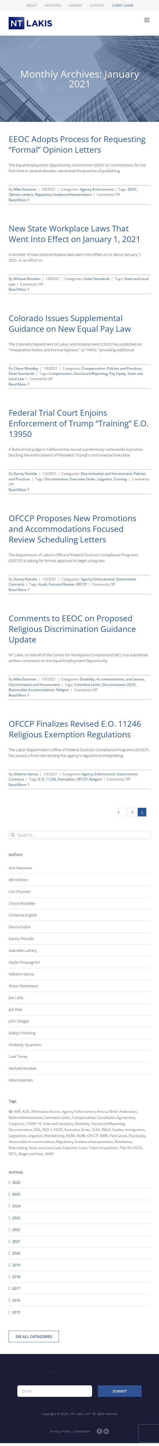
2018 (16, 1276)
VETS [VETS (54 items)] (13, 1153)
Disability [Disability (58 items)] (82, 1123)
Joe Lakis (16, 997)
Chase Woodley (26, 368)
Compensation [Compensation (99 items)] (84, 1117)
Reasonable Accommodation (32, 689)
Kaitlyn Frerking (22, 1032)
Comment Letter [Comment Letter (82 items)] (57, 1117)
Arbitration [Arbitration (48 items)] (127, 1111)
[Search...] (79, 835)
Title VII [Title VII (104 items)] (125, 1147)
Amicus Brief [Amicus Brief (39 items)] (107, 1111)
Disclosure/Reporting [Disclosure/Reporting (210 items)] (108, 1123)
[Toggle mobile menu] (147, 20)
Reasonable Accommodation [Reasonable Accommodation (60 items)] (32, 1141)
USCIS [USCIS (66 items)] (137, 1147)
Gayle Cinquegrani (24, 962)
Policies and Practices (124, 368)
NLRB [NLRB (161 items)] (81, 1135)
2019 (16, 1264)
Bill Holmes (18, 879)
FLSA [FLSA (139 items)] (96, 1129)
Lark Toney (18, 1056)
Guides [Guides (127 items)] (118, 1129)
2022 (16, 1229)
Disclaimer (82, 1431)
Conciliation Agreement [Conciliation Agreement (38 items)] (116, 1117)
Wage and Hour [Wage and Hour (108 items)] (31, 1153)
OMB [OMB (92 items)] (104, 1135)
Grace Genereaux (23, 985)
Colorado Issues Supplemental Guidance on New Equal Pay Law (70, 323)
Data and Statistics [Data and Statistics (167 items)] (58, 1123)
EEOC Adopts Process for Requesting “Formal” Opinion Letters (77, 144)
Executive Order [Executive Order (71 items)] (77, 1129)
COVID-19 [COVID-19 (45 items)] (33, 1123)
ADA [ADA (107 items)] (25, 1111)
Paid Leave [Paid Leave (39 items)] (118, 1135)
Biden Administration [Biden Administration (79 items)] (25, 1117)
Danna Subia (19, 926)
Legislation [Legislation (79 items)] (17, 1135)
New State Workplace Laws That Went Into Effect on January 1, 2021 (75, 233)
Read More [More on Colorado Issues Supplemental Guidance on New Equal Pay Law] (17, 384)
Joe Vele (15, 1009)
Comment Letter (87, 684)
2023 (16, 1217)
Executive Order (83, 479)
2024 (16, 1206)
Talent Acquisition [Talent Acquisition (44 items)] (103, 1147)
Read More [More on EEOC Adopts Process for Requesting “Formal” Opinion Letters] (17, 199)
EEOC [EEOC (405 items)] (58, 1129)
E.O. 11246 (47, 779)
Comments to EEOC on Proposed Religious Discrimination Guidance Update (72, 629)
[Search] (13, 835)
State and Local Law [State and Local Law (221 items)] (45, 1147)
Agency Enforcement (96, 189)
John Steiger (19, 1021)
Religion (62, 689)
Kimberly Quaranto (25, 1044)
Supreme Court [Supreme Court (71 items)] (75, 1147)
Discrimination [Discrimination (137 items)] (20, 1129)
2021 (16, 1241)
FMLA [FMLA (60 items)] (106, 1129)
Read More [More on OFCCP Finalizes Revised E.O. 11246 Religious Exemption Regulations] (17, 784)
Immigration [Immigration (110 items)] (135, 1129)
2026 (16, 1182)
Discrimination (56, 479)
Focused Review (61, 584)
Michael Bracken (27, 278)
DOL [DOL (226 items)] (37, 1129)
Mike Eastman (25, 189)
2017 (16, 1288)
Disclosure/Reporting (91, 373)
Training (120, 479)
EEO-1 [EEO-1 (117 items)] (47, 1129)
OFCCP (81, 584)
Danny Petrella (25, 473)
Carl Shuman (20, 891)
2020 (16, 1253)
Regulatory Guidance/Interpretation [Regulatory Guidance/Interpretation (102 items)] (84, 1141)
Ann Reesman (20, 867)
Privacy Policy (60, 1431)
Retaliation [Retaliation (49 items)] (123, 1141)
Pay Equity (117, 373)
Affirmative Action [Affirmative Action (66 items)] (45, 1111)
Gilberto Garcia (26, 774)
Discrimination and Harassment (106, 473)
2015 (16, 1312)
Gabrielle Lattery (23, 950)
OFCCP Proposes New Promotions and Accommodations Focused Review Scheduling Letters (72, 529)
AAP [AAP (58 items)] (17, 1111)
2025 (16, 1194)
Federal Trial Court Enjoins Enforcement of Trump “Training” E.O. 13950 (79, 423)
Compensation (93, 368)
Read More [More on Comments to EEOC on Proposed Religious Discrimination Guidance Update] (17, 695)
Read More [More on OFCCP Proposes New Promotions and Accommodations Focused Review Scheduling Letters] (17, 589)
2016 (16, 1300)
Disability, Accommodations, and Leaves (112, 679)
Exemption (66, 779)
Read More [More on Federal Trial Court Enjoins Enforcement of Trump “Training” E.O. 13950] (17, 489)
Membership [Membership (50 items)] (54, 1135)
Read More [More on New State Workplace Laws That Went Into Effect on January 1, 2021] (17, 289)
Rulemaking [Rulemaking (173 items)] (18, 1147)
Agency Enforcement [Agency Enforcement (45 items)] (78, 1111)
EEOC (132, 189)
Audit (43, 584)
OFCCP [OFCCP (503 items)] (92, 1135)
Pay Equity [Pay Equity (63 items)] (137, 1135)
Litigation (104, 479)
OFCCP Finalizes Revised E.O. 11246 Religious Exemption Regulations (75, 729)
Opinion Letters (21, 194)
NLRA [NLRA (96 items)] (70, 1135)
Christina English (23, 915)
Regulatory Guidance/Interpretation (63, 194)
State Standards (97, 278)
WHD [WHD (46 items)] (49, 1153)
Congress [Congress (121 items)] (16, 1123)
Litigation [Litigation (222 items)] (35, 1135)
